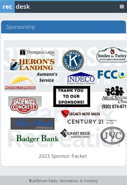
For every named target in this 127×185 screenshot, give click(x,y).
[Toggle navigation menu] (122, 6)
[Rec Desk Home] (28, 6)
